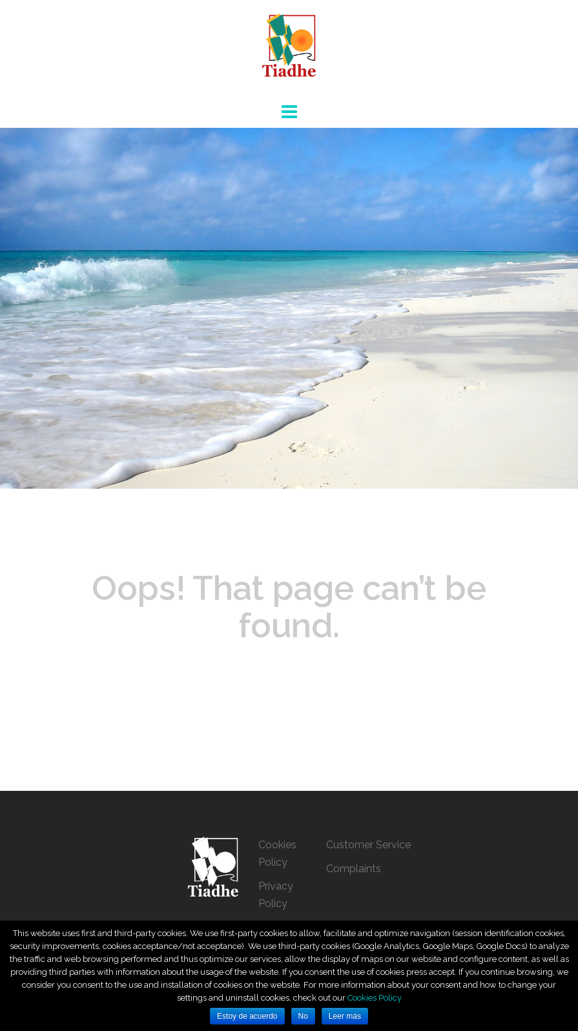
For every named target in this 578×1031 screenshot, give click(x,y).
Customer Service (368, 845)
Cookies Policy (374, 998)
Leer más (345, 1016)
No (303, 1016)
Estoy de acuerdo (247, 1016)
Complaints (353, 869)
